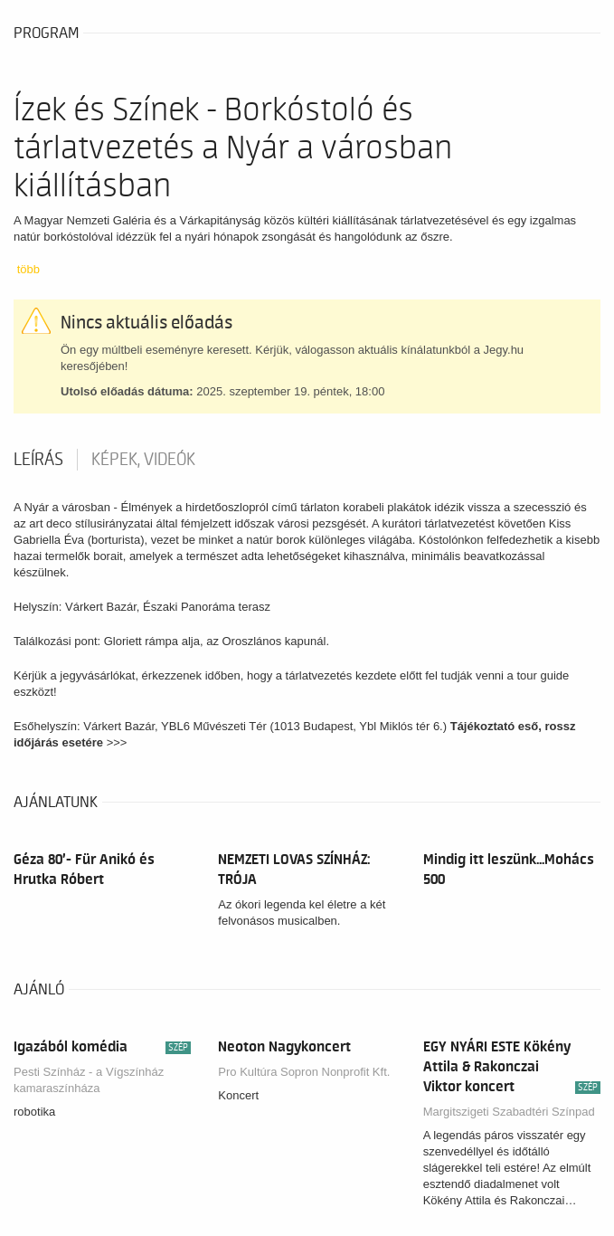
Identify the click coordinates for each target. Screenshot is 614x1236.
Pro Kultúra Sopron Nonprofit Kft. (304, 1072)
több (28, 269)
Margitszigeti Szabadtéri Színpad (509, 1111)
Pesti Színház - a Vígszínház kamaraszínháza (89, 1080)
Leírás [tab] (38, 460)
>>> (118, 742)
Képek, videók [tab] (143, 460)
